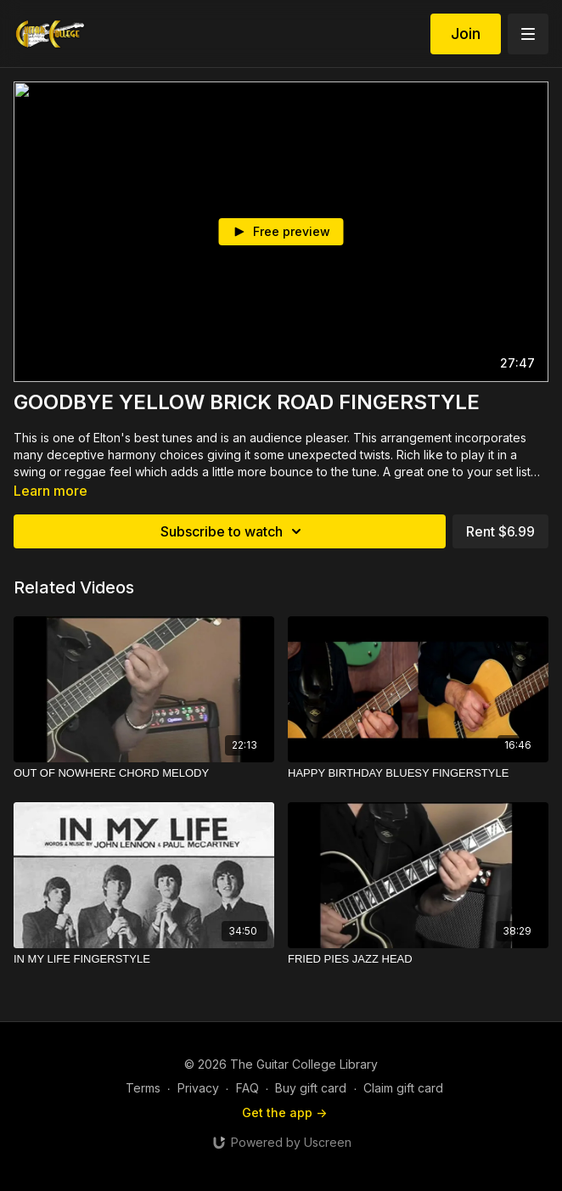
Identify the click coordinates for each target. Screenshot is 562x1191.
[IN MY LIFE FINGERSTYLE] (144, 959)
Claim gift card (403, 1088)
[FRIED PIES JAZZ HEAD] (418, 959)
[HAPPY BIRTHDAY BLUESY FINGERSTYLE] (418, 773)
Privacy (198, 1088)
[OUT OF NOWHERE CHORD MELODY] (144, 773)
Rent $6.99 (500, 531)
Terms (143, 1088)
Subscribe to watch (233, 531)
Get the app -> (284, 1112)
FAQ (247, 1088)
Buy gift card (310, 1088)
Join (466, 33)
